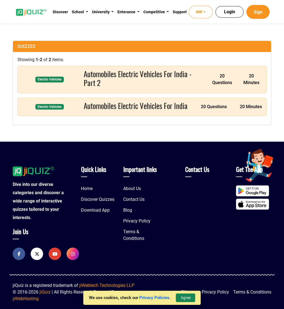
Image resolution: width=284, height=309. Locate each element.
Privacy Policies (154, 297)
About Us (132, 188)
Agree (186, 297)
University (101, 12)
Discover (60, 12)
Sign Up (258, 14)
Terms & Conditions (252, 292)
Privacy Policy (137, 221)
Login (229, 11)
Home (87, 188)
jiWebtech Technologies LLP (106, 285)
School (78, 12)
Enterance (126, 12)
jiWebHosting (26, 298)
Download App (95, 210)
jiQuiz (45, 292)
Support (180, 12)
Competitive (154, 12)
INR (199, 12)
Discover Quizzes (97, 199)
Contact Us (133, 199)
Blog (127, 210)
